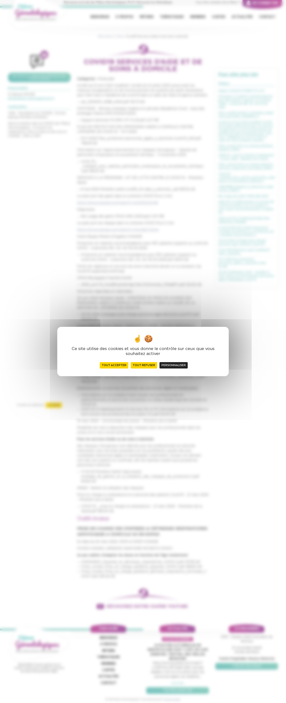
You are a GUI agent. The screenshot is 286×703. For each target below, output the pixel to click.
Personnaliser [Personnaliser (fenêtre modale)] (173, 365)
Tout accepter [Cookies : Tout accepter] (114, 365)
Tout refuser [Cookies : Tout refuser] (144, 365)
